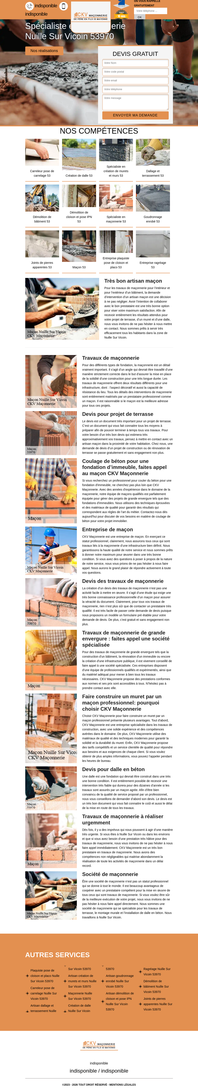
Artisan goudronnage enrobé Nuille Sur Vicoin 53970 (120, 981)
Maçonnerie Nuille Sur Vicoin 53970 (80, 996)
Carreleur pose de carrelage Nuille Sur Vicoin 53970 (44, 993)
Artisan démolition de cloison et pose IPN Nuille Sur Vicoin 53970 (120, 1001)
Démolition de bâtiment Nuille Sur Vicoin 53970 (156, 986)
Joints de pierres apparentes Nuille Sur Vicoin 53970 (158, 1004)
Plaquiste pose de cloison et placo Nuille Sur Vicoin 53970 (45, 976)
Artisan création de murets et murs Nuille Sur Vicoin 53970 (82, 981)
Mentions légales (122, 1084)
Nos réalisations (44, 51)
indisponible (41, 5)
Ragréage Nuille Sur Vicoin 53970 (157, 971)
